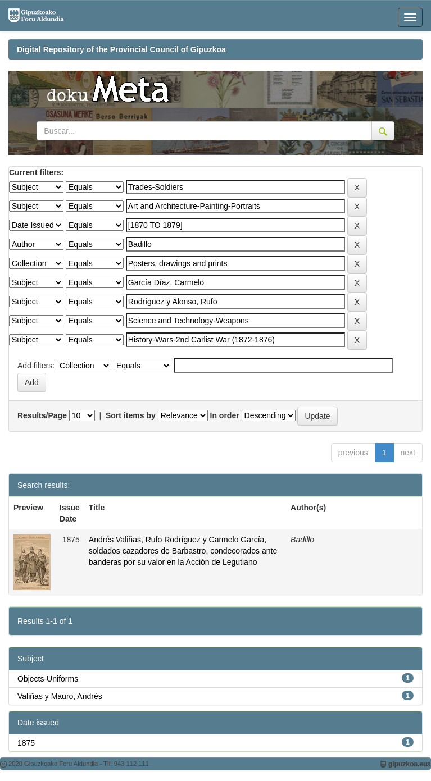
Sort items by (131, 415)
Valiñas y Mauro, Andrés (59, 696)
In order (224, 415)
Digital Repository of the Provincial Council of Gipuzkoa (121, 49)
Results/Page (42, 415)
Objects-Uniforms (47, 678)
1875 (26, 742)
